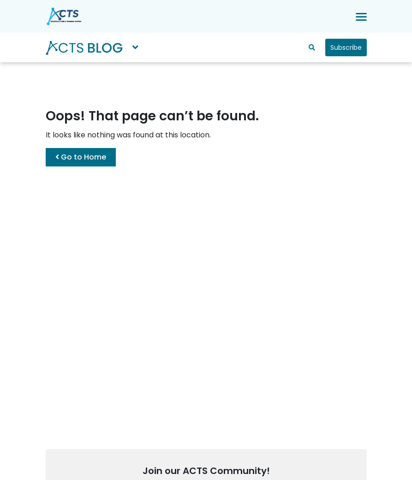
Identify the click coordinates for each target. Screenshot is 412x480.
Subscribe (346, 47)
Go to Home (80, 157)
